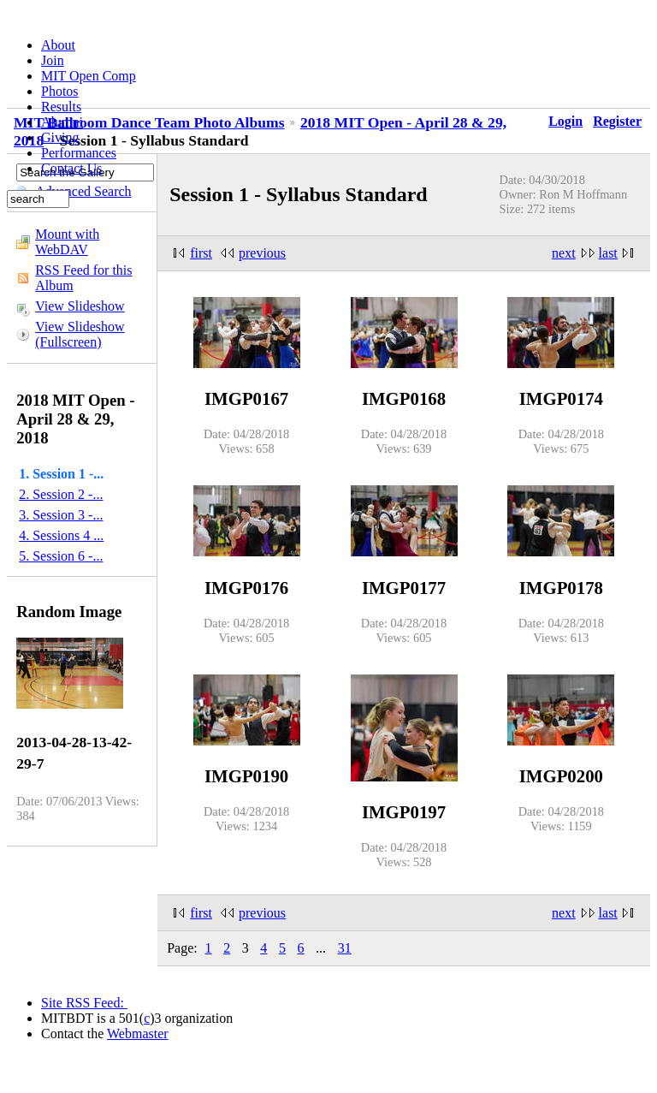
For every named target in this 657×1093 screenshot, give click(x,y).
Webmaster (138, 1033)
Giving (60, 137)
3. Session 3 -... (61, 515)
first (201, 253)
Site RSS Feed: (84, 1002)
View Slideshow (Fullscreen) (79, 334)
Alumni (62, 122)
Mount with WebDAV (67, 242)
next (564, 253)
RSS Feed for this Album (83, 278)
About (58, 45)
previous (262, 253)
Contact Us (72, 168)
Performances (78, 153)
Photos (60, 91)
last (608, 253)
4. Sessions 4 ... (61, 535)
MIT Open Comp (88, 75)
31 (345, 948)
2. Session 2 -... (61, 494)
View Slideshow (79, 306)
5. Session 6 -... (61, 556)
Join (52, 60)
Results (61, 106)
